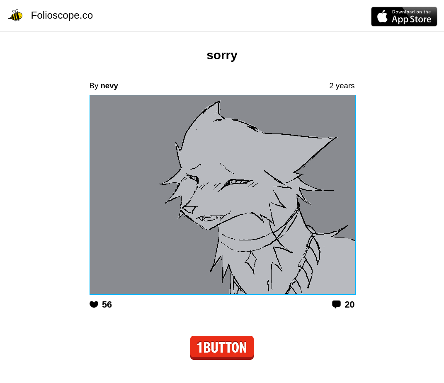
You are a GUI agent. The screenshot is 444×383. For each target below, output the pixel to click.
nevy (109, 85)
